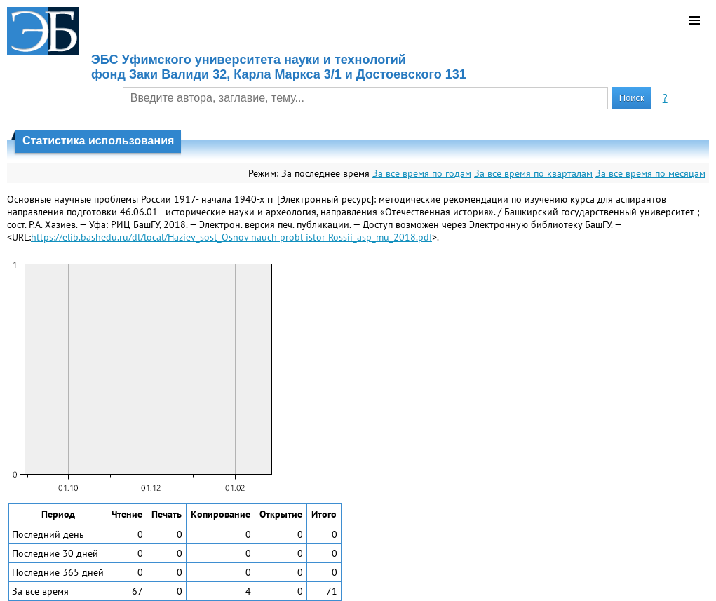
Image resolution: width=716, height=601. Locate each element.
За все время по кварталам (533, 173)
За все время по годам (421, 173)
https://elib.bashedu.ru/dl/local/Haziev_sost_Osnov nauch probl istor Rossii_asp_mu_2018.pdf (231, 237)
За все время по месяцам (650, 173)
